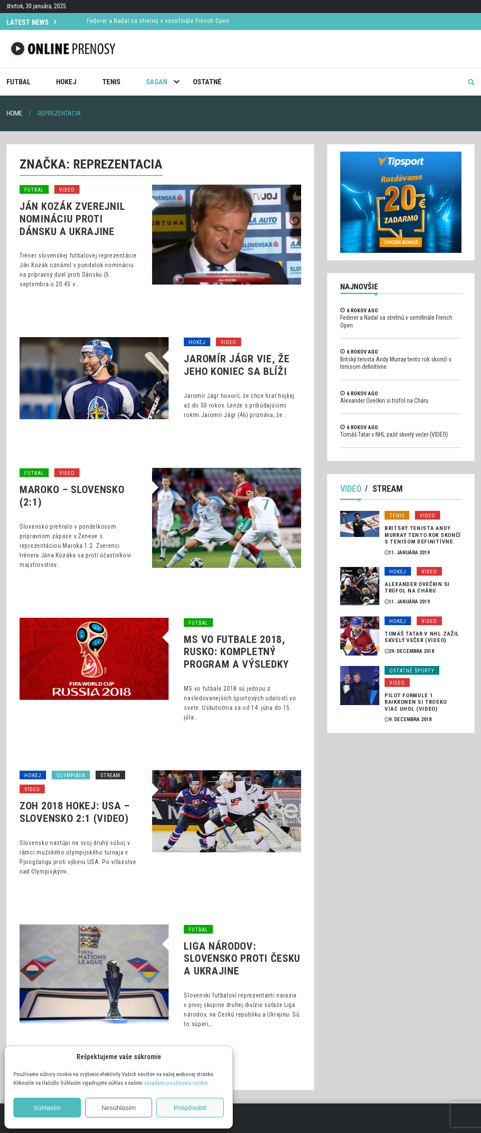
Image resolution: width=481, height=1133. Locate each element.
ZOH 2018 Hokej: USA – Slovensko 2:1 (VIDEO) (75, 812)
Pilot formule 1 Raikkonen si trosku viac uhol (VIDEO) (416, 702)
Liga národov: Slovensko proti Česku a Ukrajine (242, 958)
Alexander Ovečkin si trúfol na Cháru (384, 400)
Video (67, 190)
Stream (110, 775)
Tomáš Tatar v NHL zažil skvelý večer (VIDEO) (394, 434)
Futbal (18, 81)
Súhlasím (47, 1107)
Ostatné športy (412, 671)
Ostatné (207, 81)
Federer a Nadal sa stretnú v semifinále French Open (158, 20)
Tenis (111, 81)
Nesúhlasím (118, 1107)
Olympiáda (70, 775)
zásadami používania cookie (176, 1083)
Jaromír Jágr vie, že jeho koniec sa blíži (236, 365)
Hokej (66, 81)
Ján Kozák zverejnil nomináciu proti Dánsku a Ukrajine (72, 219)
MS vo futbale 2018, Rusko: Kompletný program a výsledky (236, 652)
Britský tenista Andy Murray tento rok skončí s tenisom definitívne (423, 535)
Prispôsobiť (190, 1107)
